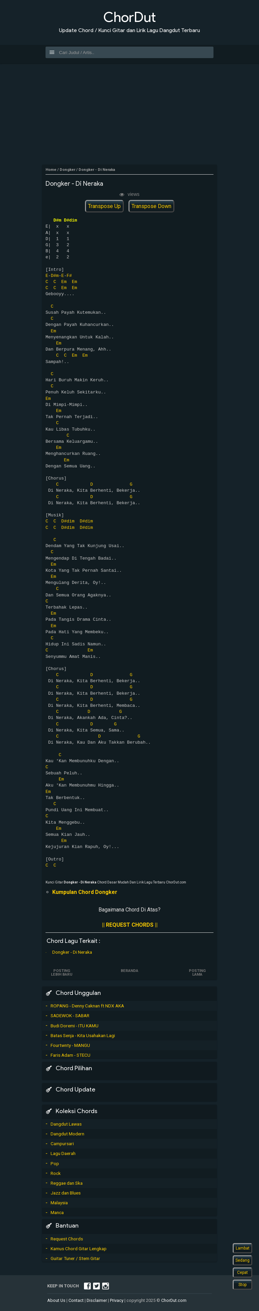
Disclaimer (97, 1300)
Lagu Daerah (63, 1153)
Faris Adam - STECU (70, 1055)
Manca (57, 1212)
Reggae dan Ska (67, 1183)
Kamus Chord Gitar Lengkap (79, 1248)
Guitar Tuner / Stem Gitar (75, 1258)
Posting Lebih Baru (62, 973)
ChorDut (129, 17)
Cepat (242, 1272)
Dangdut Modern (67, 1133)
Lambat (243, 1248)
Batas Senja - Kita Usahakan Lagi (83, 1035)
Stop (242, 1284)
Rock (56, 1173)
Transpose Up (104, 206)
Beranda (129, 971)
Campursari (62, 1143)
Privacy (116, 1300)
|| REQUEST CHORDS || (129, 925)
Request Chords (67, 1238)
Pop (55, 1163)
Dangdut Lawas (66, 1124)
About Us (56, 1300)
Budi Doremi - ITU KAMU (74, 1025)
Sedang (242, 1260)
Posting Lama (197, 973)
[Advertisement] (129, 114)
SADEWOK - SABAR (70, 1015)
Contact (76, 1300)
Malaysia (59, 1202)
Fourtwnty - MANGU (70, 1045)
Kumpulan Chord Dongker (84, 892)
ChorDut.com (173, 1300)
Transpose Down (151, 206)
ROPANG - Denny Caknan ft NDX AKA (87, 1005)
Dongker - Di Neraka (72, 952)
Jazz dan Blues (66, 1193)
